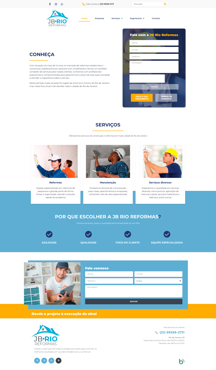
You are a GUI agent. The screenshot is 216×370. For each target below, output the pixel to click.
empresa (99, 18)
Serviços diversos (160, 182)
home (84, 18)
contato (156, 18)
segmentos (137, 18)
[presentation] (147, 78)
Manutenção (108, 182)
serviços (117, 18)
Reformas (55, 182)
